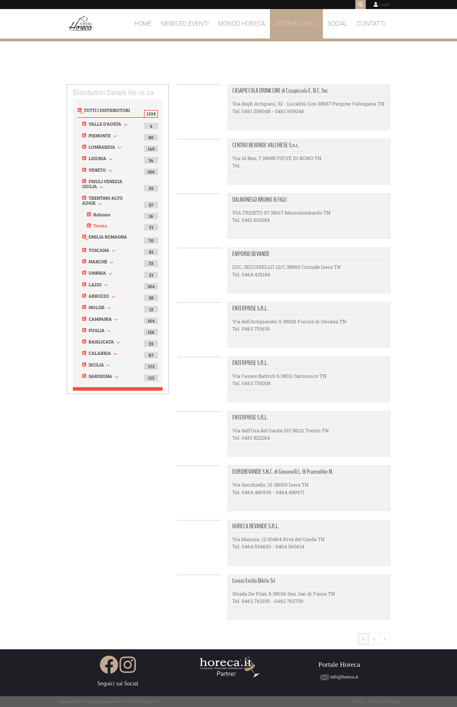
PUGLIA (97, 330)
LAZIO (95, 284)
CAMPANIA (100, 319)
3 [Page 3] (385, 638)
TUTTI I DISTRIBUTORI (107, 110)
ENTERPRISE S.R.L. (250, 308)
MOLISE (97, 307)
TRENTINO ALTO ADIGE (102, 200)
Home (143, 23)
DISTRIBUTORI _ (296, 23)
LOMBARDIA (102, 147)
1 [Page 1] (363, 638)
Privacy (359, 702)
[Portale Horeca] (81, 24)
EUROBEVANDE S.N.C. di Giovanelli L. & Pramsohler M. (282, 471)
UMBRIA (97, 273)
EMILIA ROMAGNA (108, 237)
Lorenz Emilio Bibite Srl (253, 580)
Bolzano (101, 214)
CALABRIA (100, 353)
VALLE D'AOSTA (105, 124)
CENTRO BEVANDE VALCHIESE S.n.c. (265, 145)
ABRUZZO (99, 296)
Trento (100, 225)
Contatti (371, 23)
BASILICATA (101, 341)
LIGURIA (97, 158)
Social (338, 23)
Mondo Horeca (241, 23)
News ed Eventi (185, 23)
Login (384, 4)
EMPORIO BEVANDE (251, 254)
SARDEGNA (100, 376)
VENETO (97, 170)
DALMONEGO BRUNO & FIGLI (259, 199)
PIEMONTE (100, 135)
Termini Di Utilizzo (384, 702)
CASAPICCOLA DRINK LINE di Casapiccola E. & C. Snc (280, 90)
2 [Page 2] (374, 638)
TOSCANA (99, 250)
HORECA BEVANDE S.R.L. (255, 526)
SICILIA (96, 365)
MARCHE (98, 261)
